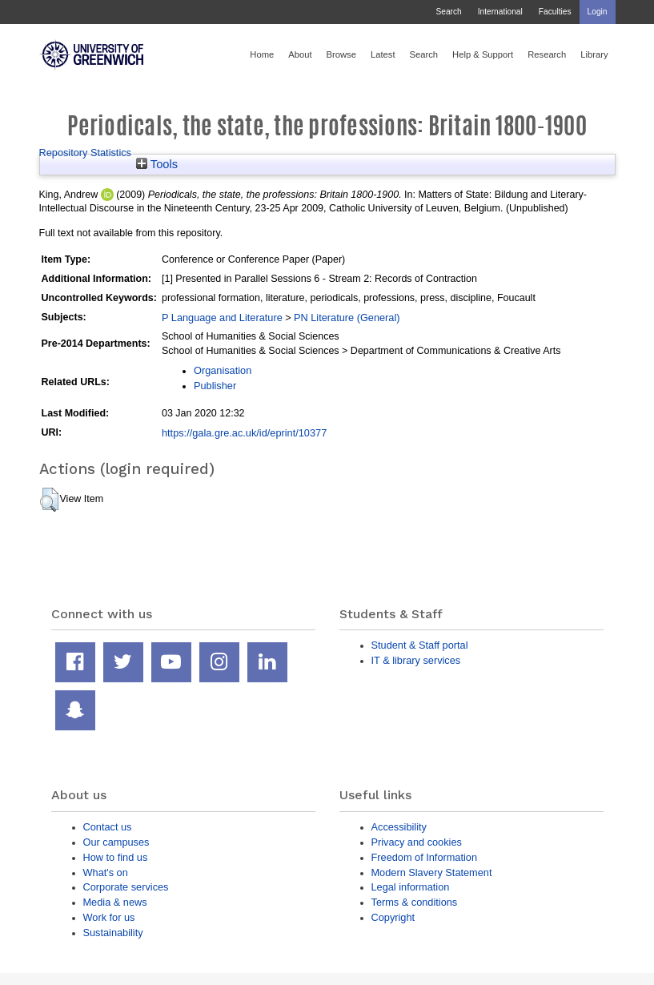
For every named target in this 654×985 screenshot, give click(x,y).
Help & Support (482, 54)
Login (598, 11)
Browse (341, 54)
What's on (105, 872)
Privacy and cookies (416, 842)
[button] (49, 500)
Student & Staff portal (419, 645)
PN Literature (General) (347, 318)
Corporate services (126, 887)
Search (448, 11)
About (299, 54)
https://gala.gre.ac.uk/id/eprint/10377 (244, 433)
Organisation (222, 370)
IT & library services (416, 660)
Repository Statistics (85, 153)
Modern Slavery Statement (431, 872)
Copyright (393, 917)
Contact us (107, 827)
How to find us (115, 857)
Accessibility (399, 827)
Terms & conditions (414, 902)
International (500, 11)
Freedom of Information (424, 857)
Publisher (215, 386)
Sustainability (113, 933)
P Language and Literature (222, 318)
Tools (157, 164)
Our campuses (116, 842)
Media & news (115, 902)
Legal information (410, 887)
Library (594, 54)
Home (262, 54)
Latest (383, 54)
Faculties (555, 11)
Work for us (109, 917)
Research (547, 54)
